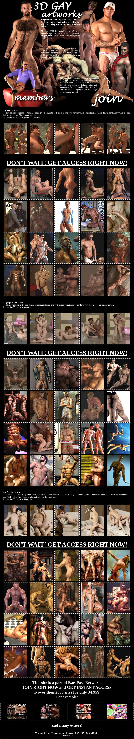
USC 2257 (79, 733)
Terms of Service (42, 733)
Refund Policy (92, 733)
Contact (69, 733)
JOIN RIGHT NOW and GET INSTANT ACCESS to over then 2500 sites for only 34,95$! (66, 689)
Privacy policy (57, 733)
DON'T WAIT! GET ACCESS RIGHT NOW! (67, 162)
